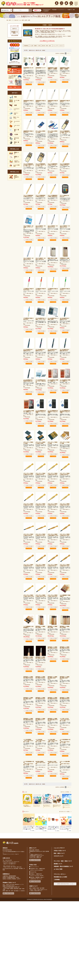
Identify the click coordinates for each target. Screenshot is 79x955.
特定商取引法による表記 (60, 877)
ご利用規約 (57, 879)
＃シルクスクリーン (61, 9)
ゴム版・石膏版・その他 (35, 45)
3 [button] (68, 53)
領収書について (58, 864)
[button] (70, 53)
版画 (23, 20)
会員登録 (14, 32)
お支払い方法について (60, 850)
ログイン (15, 28)
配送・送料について (59, 853)
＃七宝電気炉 (45, 11)
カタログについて (58, 856)
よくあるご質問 (58, 869)
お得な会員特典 (14, 35)
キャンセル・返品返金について (63, 861)
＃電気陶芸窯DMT (46, 9)
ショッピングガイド (59, 848)
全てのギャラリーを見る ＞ (65, 811)
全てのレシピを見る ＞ (66, 792)
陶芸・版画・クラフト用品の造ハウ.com (14, 20)
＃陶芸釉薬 (54, 9)
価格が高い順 (38, 50)
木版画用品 (26, 45)
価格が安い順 (31, 50)
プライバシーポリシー (60, 874)
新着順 (43, 50)
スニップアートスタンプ (58, 45)
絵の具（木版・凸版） (46, 45)
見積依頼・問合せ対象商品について (63, 866)
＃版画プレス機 (70, 9)
